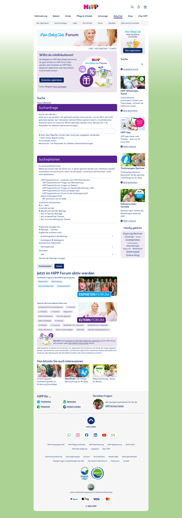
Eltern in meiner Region (64, 330)
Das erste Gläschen (63, 316)
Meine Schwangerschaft (77, 196)
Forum (100, 23)
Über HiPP (106, 449)
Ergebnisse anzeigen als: (49, 227)
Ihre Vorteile (87, 23)
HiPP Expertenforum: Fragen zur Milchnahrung (77, 182)
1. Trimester (71, 307)
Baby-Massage (133, 246)
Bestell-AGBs (113, 457)
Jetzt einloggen (60, 86)
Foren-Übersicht (44, 102)
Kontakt (126, 461)
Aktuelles (111, 23)
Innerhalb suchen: (47, 208)
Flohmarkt (80, 330)
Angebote (95, 449)
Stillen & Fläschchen (46, 316)
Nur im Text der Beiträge (50, 213)
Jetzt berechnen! (130, 182)
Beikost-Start (43, 281)
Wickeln (138, 237)
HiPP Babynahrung (114, 444)
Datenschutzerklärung (53, 457)
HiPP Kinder (130, 444)
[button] (132, 7)
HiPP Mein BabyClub (79, 449)
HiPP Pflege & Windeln (76, 444)
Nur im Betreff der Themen (51, 216)
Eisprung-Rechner (132, 233)
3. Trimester (55, 312)
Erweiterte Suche (130, 69)
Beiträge (43, 229)
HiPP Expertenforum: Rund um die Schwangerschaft (77, 193)
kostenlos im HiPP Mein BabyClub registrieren (82, 341)
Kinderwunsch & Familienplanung (50, 307)
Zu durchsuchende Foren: (50, 166)
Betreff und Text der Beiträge (52, 211)
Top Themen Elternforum (97, 461)
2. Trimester (43, 312)
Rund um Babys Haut (46, 286)
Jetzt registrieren (101, 48)
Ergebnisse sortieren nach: (50, 232)
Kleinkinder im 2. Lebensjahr (74, 325)
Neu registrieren (42, 23)
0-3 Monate (59, 321)
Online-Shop (133, 255)
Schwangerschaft (63, 286)
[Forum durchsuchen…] (133, 64)
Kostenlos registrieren (51, 80)
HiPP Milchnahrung (96, 444)
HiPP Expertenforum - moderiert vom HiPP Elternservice (77, 180)
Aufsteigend (45, 240)
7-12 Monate (55, 325)
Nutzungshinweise (73, 457)
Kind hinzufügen (61, 23)
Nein (46, 205)
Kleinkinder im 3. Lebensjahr (98, 325)
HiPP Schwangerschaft (55, 444)
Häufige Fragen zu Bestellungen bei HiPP (68, 461)
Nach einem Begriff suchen (51, 138)
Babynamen (67, 312)
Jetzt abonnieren (130, 110)
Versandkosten (99, 457)
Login (75, 23)
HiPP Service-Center (115, 406)
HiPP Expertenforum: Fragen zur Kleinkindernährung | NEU (77, 188)
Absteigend (58, 240)
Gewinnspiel (133, 251)
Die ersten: (43, 250)
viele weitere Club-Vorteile (78, 343)
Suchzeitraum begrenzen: (50, 243)
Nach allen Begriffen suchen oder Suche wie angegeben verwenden (69, 135)
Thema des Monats (45, 330)
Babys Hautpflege (45, 321)
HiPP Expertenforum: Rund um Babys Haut (77, 190)
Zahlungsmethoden (129, 457)
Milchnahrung (57, 281)
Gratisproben (133, 239)
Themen (53, 229)
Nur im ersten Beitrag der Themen (55, 219)
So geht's (113, 48)
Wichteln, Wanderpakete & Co (98, 330)
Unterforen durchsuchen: (50, 202)
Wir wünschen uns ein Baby (77, 198)
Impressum (115, 461)
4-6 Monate (43, 325)
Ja (40, 205)
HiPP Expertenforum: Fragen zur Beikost (77, 185)
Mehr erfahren (129, 146)
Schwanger (129, 236)
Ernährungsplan (133, 243)
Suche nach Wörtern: (48, 114)
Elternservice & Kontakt (130, 23)
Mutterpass (138, 248)
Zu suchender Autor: (48, 140)
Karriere (87, 457)
